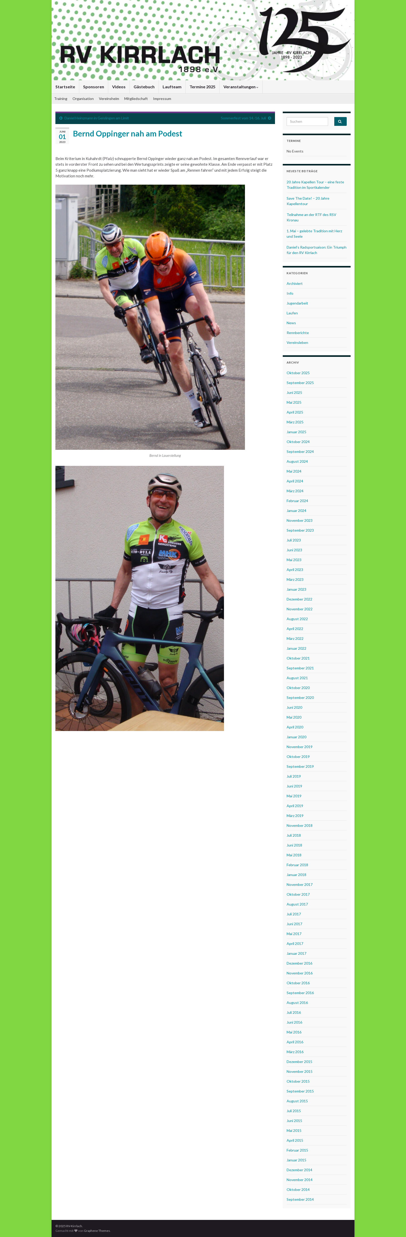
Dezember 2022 (299, 599)
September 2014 (300, 1199)
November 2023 (300, 520)
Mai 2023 (294, 560)
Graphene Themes (97, 1231)
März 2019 (295, 815)
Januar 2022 (296, 648)
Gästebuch (144, 86)
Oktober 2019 (298, 756)
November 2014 (300, 1179)
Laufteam (172, 86)
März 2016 (295, 1052)
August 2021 (297, 678)
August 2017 (297, 904)
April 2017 (295, 943)
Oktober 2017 (298, 894)
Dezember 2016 (299, 963)
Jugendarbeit (297, 303)
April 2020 (295, 727)
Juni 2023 (294, 550)
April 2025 (295, 412)
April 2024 (295, 481)
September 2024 (300, 451)
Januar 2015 (296, 1160)
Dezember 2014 (299, 1170)
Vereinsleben (297, 342)
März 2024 (295, 491)
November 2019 (300, 746)
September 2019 (300, 766)
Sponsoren (93, 86)
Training (60, 98)
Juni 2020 (294, 707)
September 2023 (300, 530)
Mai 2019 (294, 796)
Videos (119, 86)
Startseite (65, 86)
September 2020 (300, 697)
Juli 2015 (294, 1111)
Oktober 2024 (298, 441)
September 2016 (300, 992)
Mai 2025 (294, 402)
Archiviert (295, 283)
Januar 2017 (296, 953)
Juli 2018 (294, 835)
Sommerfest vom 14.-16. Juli (243, 118)
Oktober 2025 (298, 373)
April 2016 (295, 1042)
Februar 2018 (297, 865)
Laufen (292, 313)
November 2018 (300, 825)
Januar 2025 (296, 432)
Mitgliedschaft (136, 98)
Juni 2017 (294, 924)
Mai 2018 (294, 855)
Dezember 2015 (299, 1061)
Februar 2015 (297, 1150)
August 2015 (297, 1101)
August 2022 (297, 619)
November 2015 (300, 1071)
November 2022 (300, 609)
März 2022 (295, 638)
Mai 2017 (294, 933)
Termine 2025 (202, 86)
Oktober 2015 (298, 1081)
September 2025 (300, 382)
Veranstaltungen (240, 86)
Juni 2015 (294, 1120)
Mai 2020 (294, 717)
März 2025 (295, 422)
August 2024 (297, 461)
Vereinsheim (109, 98)
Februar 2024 (297, 500)
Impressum (162, 98)
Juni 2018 (294, 845)
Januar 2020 (296, 737)
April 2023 (295, 569)
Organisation (83, 98)
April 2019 (295, 806)
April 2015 (295, 1140)
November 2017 (300, 884)
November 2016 (300, 973)
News (291, 323)
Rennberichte (298, 332)
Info (290, 293)
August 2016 (297, 1002)
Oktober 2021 (298, 658)
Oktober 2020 (298, 687)
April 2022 (295, 628)
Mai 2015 (294, 1130)
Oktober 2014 (298, 1189)
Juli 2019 (294, 776)
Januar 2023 (296, 589)
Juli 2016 (294, 1012)
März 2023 (295, 579)
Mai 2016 (294, 1032)
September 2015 (300, 1091)
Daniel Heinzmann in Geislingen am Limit (96, 118)
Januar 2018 (296, 874)
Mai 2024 (294, 471)
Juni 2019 (294, 786)
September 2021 (300, 668)
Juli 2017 (294, 914)
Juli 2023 (294, 540)
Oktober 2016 (298, 983)
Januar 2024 (296, 510)
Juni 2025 (294, 392)
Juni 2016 (294, 1022)
